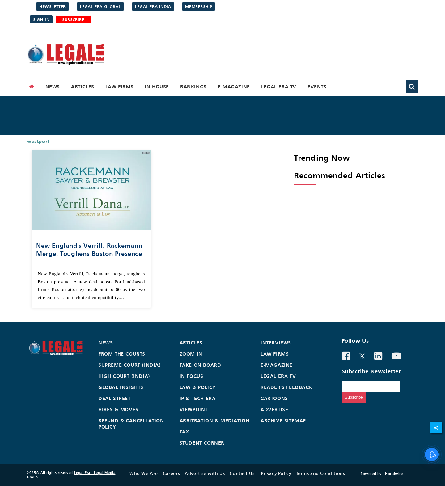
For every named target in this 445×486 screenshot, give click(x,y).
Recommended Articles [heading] (339, 175)
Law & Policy (198, 387)
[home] (32, 86)
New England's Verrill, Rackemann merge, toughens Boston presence (89, 249)
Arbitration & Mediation (215, 420)
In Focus (191, 376)
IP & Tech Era (198, 398)
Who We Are (143, 473)
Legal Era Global (100, 6)
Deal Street (114, 398)
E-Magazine (234, 86)
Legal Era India (153, 6)
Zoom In (191, 354)
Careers (171, 473)
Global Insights (120, 387)
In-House (157, 86)
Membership (198, 6)
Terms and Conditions (320, 473)
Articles (82, 86)
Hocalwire (394, 473)
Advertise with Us (205, 473)
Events (317, 86)
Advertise (274, 409)
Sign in (41, 19)
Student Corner (202, 443)
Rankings (193, 86)
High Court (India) (124, 376)
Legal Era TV (278, 86)
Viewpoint (194, 409)
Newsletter (52, 6)
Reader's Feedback (286, 387)
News (52, 86)
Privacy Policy (276, 473)
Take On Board (200, 365)
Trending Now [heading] (322, 158)
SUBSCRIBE (73, 19)
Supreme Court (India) (129, 365)
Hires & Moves (118, 409)
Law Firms (119, 86)
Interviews (276, 343)
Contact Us (242, 473)
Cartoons (274, 398)
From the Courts (121, 354)
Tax (184, 432)
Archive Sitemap (283, 420)
